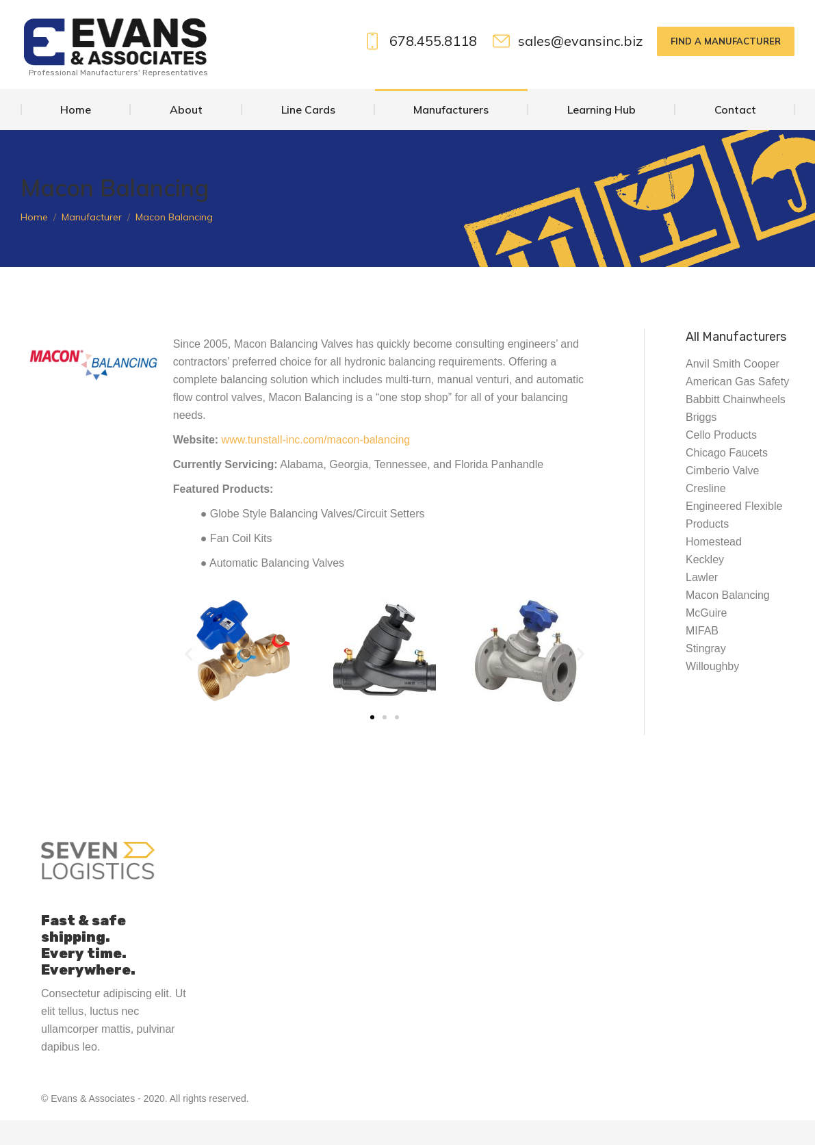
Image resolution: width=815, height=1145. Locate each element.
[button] (188, 678)
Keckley (705, 584)
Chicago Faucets (727, 477)
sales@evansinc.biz (567, 66)
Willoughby (712, 691)
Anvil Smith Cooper (732, 388)
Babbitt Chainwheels (736, 424)
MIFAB (702, 655)
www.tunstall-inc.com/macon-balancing (316, 464)
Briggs (701, 442)
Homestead (714, 566)
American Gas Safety (737, 406)
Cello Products (721, 459)
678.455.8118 (419, 66)
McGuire (706, 637)
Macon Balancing (728, 620)
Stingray (706, 673)
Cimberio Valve (722, 495)
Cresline (706, 513)
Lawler (702, 602)
